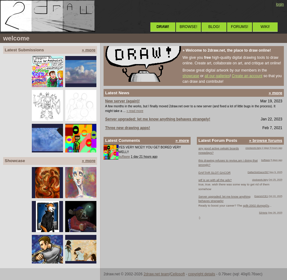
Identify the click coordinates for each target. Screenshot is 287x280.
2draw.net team (156, 274)
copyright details (201, 274)
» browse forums (265, 140)
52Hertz (263, 212)
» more (88, 50)
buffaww (124, 156)
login (280, 4)
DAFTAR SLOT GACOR (214, 172)
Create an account (247, 76)
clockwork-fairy (253, 148)
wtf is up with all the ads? (215, 180)
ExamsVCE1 (261, 196)
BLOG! (214, 27)
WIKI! (265, 27)
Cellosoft (177, 274)
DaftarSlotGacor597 (258, 172)
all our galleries (217, 76)
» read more (134, 111)
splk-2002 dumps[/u (256, 205)
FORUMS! (239, 27)
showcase (190, 76)
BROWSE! (188, 27)
